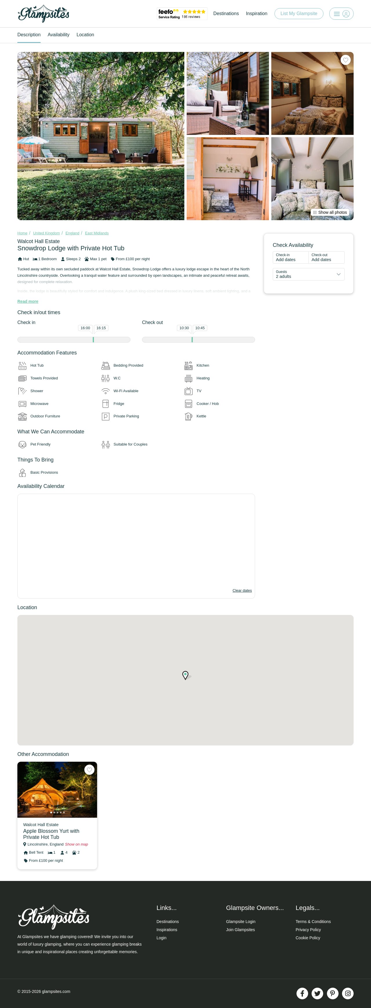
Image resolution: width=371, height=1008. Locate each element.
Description (29, 34)
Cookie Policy (308, 937)
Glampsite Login (240, 921)
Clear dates (242, 590)
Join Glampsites (240, 929)
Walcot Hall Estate (38, 241)
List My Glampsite (299, 13)
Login (161, 937)
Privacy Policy (308, 929)
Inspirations (167, 929)
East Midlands (97, 233)
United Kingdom (46, 233)
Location (85, 34)
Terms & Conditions (313, 921)
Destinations (226, 13)
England (72, 233)
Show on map (76, 844)
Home (22, 233)
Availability (58, 34)
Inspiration (257, 13)
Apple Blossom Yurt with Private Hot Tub (51, 834)
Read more (27, 301)
